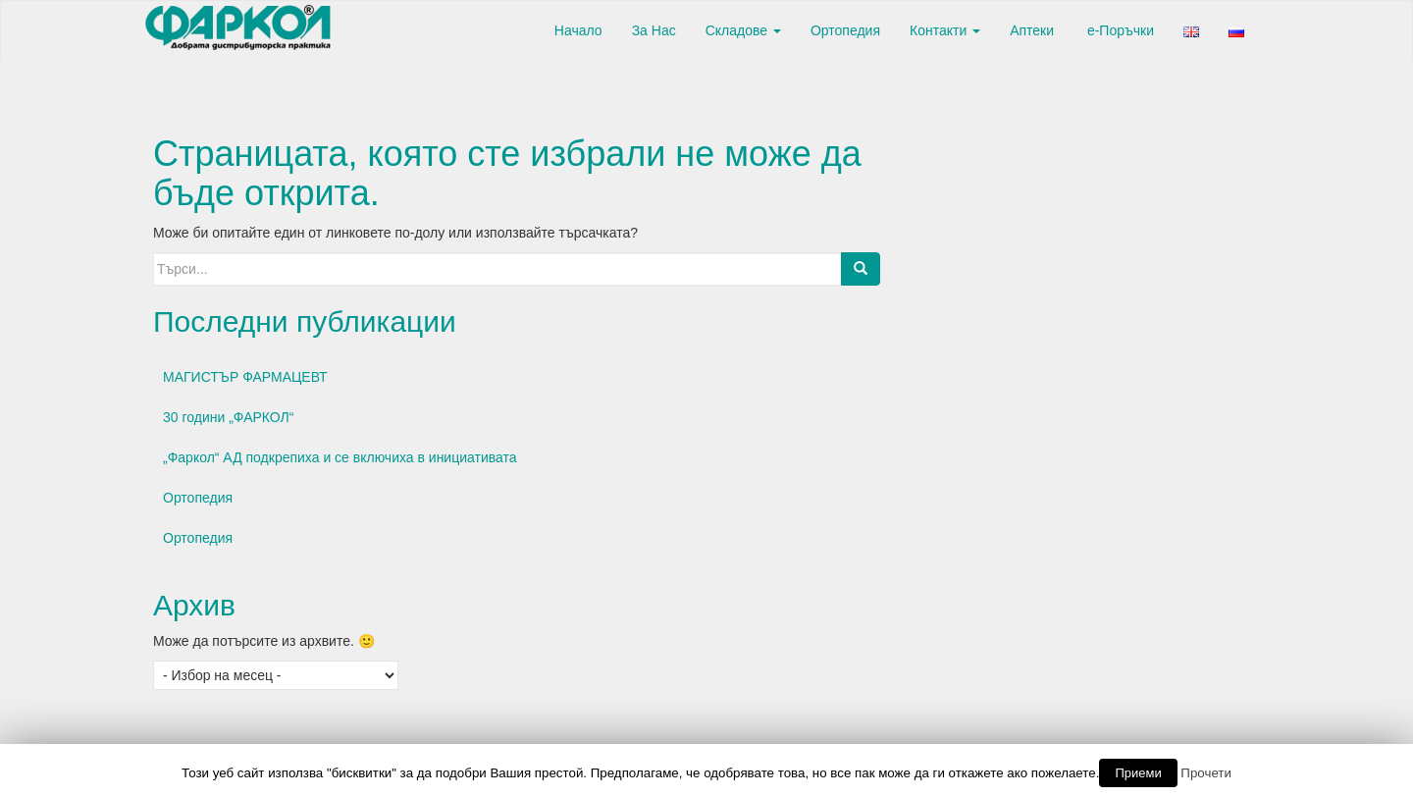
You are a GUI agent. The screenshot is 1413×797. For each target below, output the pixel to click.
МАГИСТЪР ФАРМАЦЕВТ (245, 377)
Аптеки (1032, 30)
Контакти (945, 30)
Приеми (1138, 773)
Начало (576, 30)
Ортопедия (845, 30)
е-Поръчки (1118, 30)
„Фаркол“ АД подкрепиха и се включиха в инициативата (340, 457)
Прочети (1205, 773)
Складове (743, 30)
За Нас (654, 30)
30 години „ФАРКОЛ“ (228, 417)
